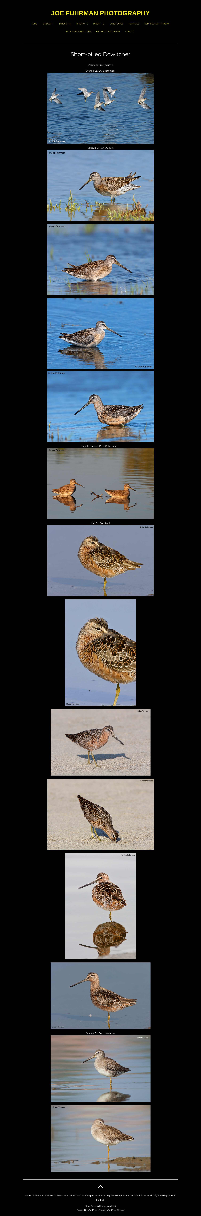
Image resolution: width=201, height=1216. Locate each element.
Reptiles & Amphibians (157, 24)
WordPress (93, 1210)
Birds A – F (48, 24)
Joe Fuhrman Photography (99, 1206)
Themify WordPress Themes (111, 1210)
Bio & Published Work (78, 31)
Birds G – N (65, 24)
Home (34, 24)
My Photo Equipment (108, 31)
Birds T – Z (99, 24)
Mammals (134, 24)
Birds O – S (82, 24)
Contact (130, 31)
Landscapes (116, 24)
